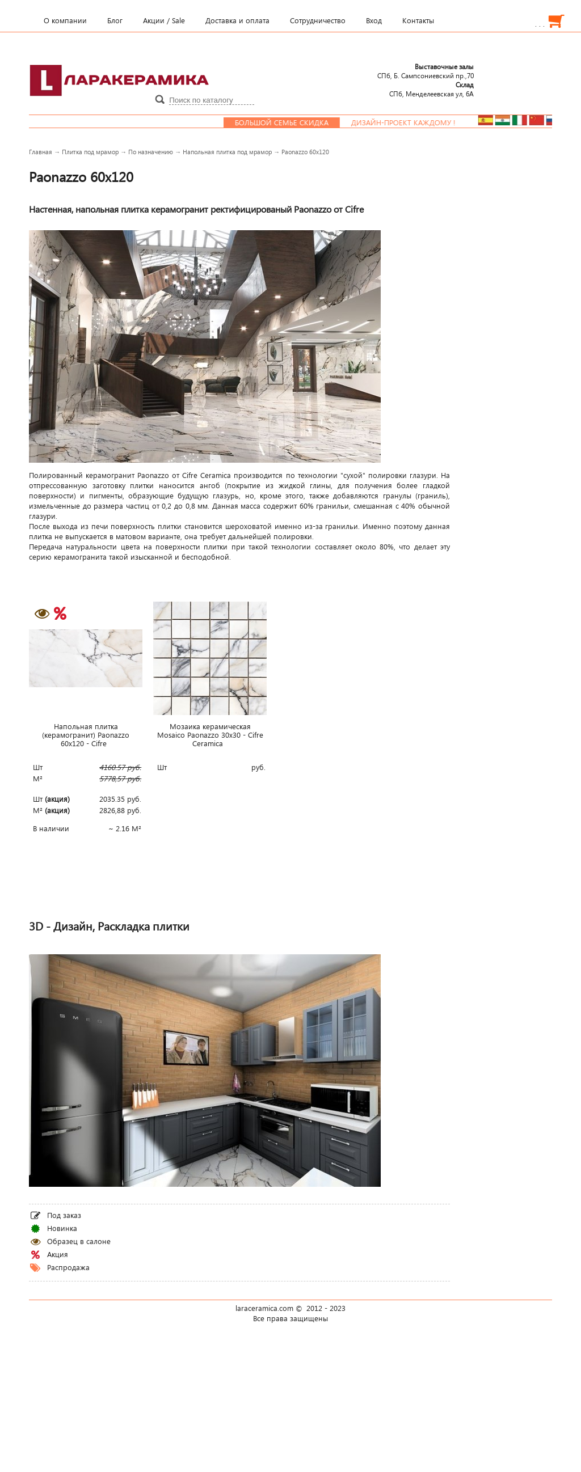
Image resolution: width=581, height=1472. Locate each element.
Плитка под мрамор (90, 151)
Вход (374, 20)
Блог (115, 20)
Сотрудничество (318, 20)
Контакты (418, 20)
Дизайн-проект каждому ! (411, 122)
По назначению (150, 151)
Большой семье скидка (289, 122)
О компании (65, 20)
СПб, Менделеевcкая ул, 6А (431, 89)
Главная (40, 151)
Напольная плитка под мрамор (227, 151)
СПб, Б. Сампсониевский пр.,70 (425, 71)
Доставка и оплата (237, 20)
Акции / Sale (164, 20)
